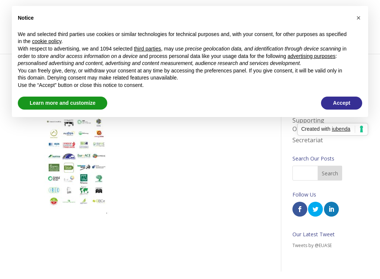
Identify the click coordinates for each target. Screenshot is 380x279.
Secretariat (307, 140)
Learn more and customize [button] (62, 103)
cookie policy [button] (46, 41)
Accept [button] (341, 103)
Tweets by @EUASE (312, 245)
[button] (358, 18)
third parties (147, 49)
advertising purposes (311, 56)
